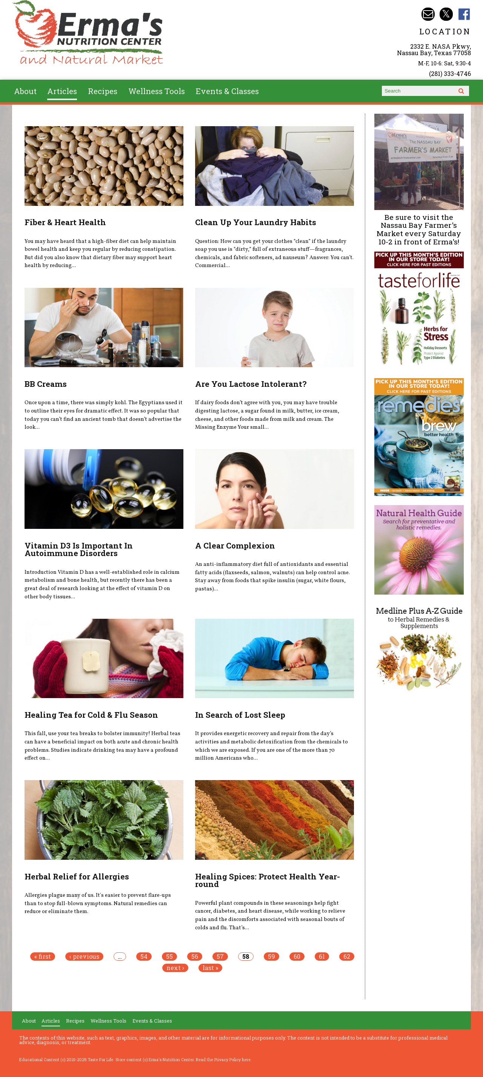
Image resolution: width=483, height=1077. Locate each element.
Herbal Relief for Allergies (77, 876)
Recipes (102, 91)
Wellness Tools (156, 91)
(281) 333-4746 (450, 73)
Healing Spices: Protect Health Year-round (267, 880)
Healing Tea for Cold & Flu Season (91, 714)
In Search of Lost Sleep (240, 714)
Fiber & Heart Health (65, 222)
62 (346, 956)
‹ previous (84, 956)
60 (297, 956)
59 (271, 956)
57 (220, 956)
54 (144, 956)
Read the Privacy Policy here (223, 1059)
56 (194, 956)
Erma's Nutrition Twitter (446, 14)
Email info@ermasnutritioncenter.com (428, 14)
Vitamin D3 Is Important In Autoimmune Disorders (79, 549)
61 (322, 956)
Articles (62, 91)
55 (169, 956)
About (25, 91)
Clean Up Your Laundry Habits (255, 222)
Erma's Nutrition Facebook (464, 14)
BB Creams (46, 384)
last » (210, 968)
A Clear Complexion (235, 545)
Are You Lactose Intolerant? (250, 384)
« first (42, 956)
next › (175, 968)
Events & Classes (227, 91)
